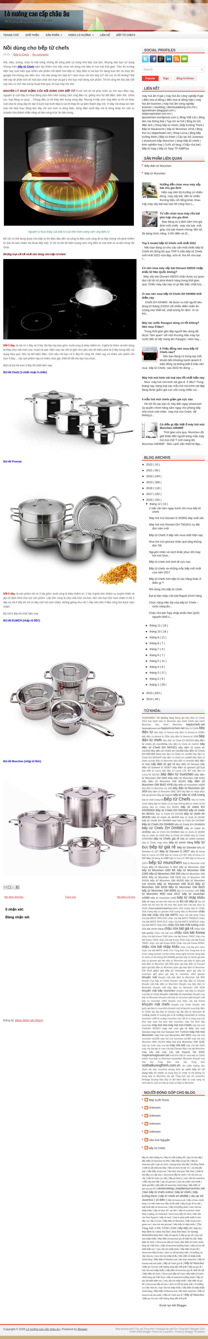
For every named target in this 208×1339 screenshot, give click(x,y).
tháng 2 (155, 678)
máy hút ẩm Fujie (152, 95)
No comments (40, 54)
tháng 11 (155, 625)
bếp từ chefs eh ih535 (154, 835)
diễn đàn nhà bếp (151, 1181)
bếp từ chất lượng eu (152, 1157)
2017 (149, 494)
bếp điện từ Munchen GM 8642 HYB (173, 783)
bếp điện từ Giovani (188, 764)
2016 (149, 499)
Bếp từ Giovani (187, 847)
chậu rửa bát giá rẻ (179, 928)
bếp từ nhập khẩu (191, 897)
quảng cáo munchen (157, 1214)
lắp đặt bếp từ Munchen (190, 1012)
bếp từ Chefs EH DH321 (165, 807)
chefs (166, 950)
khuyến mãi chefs (156, 1004)
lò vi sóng (191, 1018)
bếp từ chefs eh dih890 (192, 832)
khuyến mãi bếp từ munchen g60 (176, 997)
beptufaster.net (161, 133)
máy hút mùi (160, 1025)
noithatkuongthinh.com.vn (162, 1065)
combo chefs (169, 954)
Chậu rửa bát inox (164, 933)
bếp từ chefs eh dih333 (165, 817)
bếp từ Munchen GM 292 (165, 873)
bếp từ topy (149, 901)
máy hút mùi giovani (162, 1224)
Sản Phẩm (55, 34)
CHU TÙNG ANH (165, 1228)
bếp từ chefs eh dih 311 (179, 1168)
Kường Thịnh (197, 1164)
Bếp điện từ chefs (151, 1274)
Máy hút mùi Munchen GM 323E (185, 1041)
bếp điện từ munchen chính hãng (171, 1185)
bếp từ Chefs (192, 728)
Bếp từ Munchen (155, 173)
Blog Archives (185, 78)
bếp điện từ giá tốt (180, 1161)
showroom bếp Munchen (158, 140)
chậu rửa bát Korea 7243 (172, 940)
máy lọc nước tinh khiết (188, 1181)
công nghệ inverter (185, 954)
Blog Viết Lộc (188, 117)
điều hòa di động (153, 99)
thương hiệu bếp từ (161, 1079)
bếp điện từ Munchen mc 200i (157, 788)
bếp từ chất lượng (193, 794)
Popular (150, 78)
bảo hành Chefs (186, 721)
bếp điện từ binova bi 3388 (185, 736)
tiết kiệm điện (180, 1079)
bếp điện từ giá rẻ (163, 764)
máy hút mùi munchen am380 (176, 1038)
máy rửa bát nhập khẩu (166, 1256)
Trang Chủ (11, 35)
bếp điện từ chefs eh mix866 (177, 757)
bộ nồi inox (154, 905)
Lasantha (168, 1331)
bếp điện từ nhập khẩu (193, 791)
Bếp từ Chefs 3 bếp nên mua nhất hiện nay (176, 535)
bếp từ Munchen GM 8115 (176, 883)
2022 (149, 464)
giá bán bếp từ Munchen (171, 961)
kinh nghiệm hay (152, 144)
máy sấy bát (152, 1051)
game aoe (146, 1224)
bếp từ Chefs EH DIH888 (163, 828)
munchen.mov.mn (153, 1235)
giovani (201, 974)
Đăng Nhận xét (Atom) (29, 1020)
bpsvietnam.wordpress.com (159, 117)
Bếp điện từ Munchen (158, 165)
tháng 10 (155, 631)
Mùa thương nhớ (124, 1329)
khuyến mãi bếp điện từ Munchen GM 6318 (179, 987)
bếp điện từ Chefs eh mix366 (167, 750)
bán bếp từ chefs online (158, 1192)
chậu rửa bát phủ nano (193, 947)
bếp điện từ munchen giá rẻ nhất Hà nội (177, 1238)
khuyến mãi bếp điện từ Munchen (160, 984)
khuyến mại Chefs (181, 1004)
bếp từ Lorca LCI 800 (153, 855)
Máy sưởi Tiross (159, 1100)
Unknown (155, 1107)
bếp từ (177, 794)
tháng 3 (155, 672)
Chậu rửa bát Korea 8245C (191, 943)
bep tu (197, 1228)
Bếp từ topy (149, 148)
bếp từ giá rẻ (163, 846)
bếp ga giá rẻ (187, 1235)
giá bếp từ (190, 961)
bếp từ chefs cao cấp (157, 1178)
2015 (149, 693)
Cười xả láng (173, 144)
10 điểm (161, 1199)
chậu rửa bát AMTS (166, 914)
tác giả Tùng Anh (177, 1076)
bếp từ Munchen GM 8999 (159, 890)
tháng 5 (155, 661)
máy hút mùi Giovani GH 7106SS (170, 1031)
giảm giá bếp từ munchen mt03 (178, 974)
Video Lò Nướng (82, 34)
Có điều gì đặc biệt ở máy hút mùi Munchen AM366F (182, 426)
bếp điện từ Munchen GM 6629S (165, 781)
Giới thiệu (32, 35)
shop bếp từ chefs (188, 140)
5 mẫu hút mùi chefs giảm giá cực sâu (167, 399)
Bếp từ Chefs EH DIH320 (172, 810)
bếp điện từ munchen (178, 774)
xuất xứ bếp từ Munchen (181, 1083)
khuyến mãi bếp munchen (159, 990)
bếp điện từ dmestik (184, 761)
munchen (177, 1058)
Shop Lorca (180, 133)
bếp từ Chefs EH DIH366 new (159, 820)
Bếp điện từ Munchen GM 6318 (186, 777)
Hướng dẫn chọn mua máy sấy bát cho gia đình (180, 186)
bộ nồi (176, 901)
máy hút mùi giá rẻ (175, 1028)
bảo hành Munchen (170, 724)
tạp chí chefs (162, 1164)
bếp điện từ (185, 1228)
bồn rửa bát (190, 905)
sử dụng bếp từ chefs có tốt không (183, 1073)
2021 (149, 470)
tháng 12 (155, 504)
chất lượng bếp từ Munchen (184, 911)
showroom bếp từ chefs (175, 1175)
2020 (149, 476)
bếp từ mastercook (176, 1200)
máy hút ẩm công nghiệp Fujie (184, 95)
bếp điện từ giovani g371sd (188, 767)
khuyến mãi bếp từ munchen (176, 994)
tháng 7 (155, 649)
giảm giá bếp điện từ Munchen (158, 967)
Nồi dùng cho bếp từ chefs (36, 47)
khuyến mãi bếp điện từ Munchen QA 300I (181, 977)
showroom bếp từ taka (152, 1252)
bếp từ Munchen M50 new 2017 (173, 892)
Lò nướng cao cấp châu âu (36, 13)
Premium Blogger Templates (190, 1331)
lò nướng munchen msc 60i (172, 1018)
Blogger (181, 1305)
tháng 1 (155, 684)
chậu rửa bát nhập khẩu (161, 946)
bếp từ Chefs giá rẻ (167, 838)
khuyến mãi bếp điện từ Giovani (187, 981)
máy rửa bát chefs (195, 1045)
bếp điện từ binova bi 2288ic (190, 732)
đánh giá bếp (148, 1185)
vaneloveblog (165, 1188)
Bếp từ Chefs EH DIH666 (158, 824)
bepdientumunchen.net (190, 1188)
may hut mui (179, 1231)
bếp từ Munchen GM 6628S (167, 880)
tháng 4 (155, 666)
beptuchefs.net (195, 724)
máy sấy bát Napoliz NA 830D (183, 1051)
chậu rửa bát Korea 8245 (163, 943)
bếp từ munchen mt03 (164, 897)
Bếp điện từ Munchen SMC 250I (165, 791)
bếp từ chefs (183, 1192)
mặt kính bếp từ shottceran (154, 1207)
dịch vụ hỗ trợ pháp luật (176, 1252)
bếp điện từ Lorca (152, 771)
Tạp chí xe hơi (175, 121)
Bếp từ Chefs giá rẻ (173, 1263)
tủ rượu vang (195, 1079)
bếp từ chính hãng (181, 842)
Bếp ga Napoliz (165, 795)
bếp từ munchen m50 (188, 891)
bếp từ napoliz (171, 1235)
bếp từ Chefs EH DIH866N (189, 824)
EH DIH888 (170, 957)
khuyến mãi (150, 977)
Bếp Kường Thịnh (191, 125)
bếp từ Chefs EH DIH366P (191, 820)
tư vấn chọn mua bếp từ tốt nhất (163, 1203)
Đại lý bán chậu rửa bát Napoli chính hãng (175, 595)
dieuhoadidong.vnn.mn (181, 107)
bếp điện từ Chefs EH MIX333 (179, 740)
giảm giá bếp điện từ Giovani (189, 964)
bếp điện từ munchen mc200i (156, 1161)
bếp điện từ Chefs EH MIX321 (173, 745)
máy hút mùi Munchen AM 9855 (173, 1035)
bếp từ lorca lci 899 (157, 858)
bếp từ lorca (198, 851)
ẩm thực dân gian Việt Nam (181, 1171)
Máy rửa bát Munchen (194, 1048)
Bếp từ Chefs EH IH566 (178, 835)
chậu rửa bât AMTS (152, 950)
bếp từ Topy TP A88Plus (174, 148)
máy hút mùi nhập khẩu (153, 1270)
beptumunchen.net (173, 728)
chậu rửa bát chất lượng (183, 924)
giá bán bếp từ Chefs (186, 957)
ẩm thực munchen (187, 1259)
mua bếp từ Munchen (160, 1058)
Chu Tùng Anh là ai (195, 950)
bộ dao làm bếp (164, 901)
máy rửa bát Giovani (171, 1048)
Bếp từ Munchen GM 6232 (165, 877)
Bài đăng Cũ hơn (126, 897)
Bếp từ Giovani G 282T (175, 851)
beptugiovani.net (151, 728)
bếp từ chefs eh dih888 (173, 1196)
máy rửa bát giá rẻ (151, 1048)
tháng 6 (155, 655)
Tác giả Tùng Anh (144, 1329)
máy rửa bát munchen (194, 1178)
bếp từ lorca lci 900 (179, 858)
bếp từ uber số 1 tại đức (165, 1210)
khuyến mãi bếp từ (186, 991)
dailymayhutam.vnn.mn (156, 113)
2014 (149, 699)
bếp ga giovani (149, 795)
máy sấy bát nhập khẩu (168, 1249)
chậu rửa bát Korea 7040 (155, 936)
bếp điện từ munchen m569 (189, 784)
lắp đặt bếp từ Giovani (164, 1012)
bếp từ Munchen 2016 (180, 129)
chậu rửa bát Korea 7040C (182, 936)
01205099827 (149, 718)
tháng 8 (155, 643)
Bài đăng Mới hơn (14, 897)
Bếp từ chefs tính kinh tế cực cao (169, 561)
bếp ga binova (175, 1178)
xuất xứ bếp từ (161, 1083)
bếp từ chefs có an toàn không (170, 803)
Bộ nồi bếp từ (189, 901)
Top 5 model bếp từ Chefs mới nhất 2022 (169, 243)
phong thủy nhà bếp (179, 1164)
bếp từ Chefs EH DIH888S (166, 832)
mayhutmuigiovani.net (156, 1055)
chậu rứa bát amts (189, 915)
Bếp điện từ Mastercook (165, 1259)
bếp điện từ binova (164, 732)
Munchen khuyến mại (194, 1058)
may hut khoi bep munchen (169, 1022)
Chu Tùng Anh (177, 950)
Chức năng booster (152, 954)
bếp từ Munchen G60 (192, 867)
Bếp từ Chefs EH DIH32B (170, 814)
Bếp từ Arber (167, 136)
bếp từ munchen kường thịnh (175, 1245)
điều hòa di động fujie (180, 99)
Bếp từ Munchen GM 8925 (187, 887)
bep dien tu (148, 1231)
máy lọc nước (149, 1045)
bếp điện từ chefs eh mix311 (184, 744)
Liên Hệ (105, 35)
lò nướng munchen (184, 1014)
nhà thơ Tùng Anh (158, 1062)
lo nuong (193, 1231)
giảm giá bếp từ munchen (170, 970)
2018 (149, 488)
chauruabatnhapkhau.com (163, 908)
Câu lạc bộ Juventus (190, 136)
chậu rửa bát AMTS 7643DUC (183, 918)
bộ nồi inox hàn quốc (172, 905)
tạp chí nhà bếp (194, 1157)
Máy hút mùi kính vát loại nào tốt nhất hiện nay (173, 377)
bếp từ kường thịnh (178, 1207)
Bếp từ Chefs (125, 35)
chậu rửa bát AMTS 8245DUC (184, 922)
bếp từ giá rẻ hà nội (190, 1203)
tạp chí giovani (168, 1181)
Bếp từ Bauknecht (153, 129)
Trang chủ (70, 897)
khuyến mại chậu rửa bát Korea (186, 1001)
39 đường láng (166, 717)
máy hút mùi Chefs (180, 1025)
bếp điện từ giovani (157, 1171)
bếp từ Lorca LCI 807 (176, 855)
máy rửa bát (178, 1045)
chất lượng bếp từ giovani (155, 911)
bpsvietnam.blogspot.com (158, 110)
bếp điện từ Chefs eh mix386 (177, 754)
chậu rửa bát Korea (189, 932)
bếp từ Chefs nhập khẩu (155, 842)
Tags (166, 78)
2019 (149, 482)
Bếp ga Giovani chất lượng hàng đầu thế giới (165, 1267)
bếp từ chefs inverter (192, 838)
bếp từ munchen (166, 862)
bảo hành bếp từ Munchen (162, 721)
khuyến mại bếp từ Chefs (156, 981)
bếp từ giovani (193, 1221)
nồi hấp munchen (159, 1069)
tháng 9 (155, 637)
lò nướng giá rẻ (165, 1015)
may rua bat (163, 1045)
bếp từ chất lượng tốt (153, 800)
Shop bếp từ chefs (166, 125)
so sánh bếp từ (192, 1069)
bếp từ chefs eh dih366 (192, 817)
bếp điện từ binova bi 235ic (156, 736)
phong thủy (174, 1069)
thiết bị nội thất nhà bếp (154, 1168)
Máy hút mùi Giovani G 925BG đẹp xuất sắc (176, 518)
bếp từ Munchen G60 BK (159, 870)
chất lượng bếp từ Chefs (192, 908)
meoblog (159, 107)
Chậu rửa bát (191, 144)
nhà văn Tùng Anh (190, 1062)
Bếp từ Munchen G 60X (164, 867)
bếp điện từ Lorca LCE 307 (177, 771)
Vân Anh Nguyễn (159, 1140)
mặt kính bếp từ (178, 1055)
